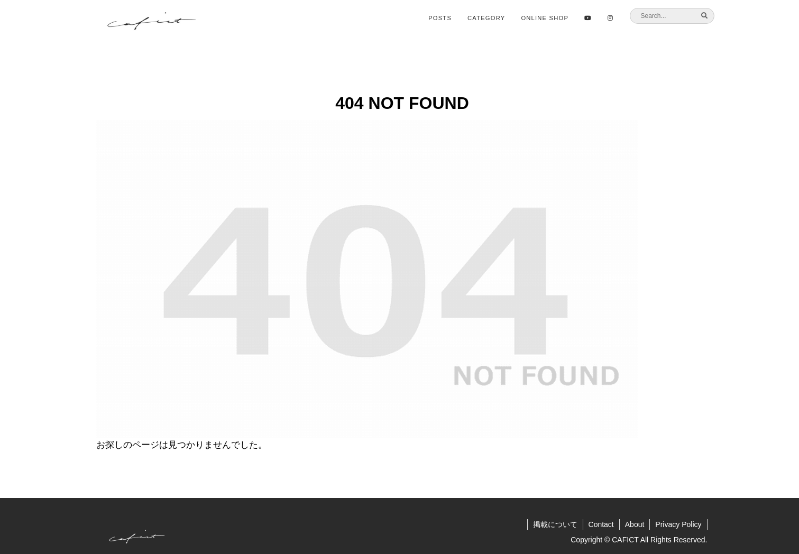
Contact (601, 524)
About (635, 524)
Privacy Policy (678, 524)
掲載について (555, 524)
